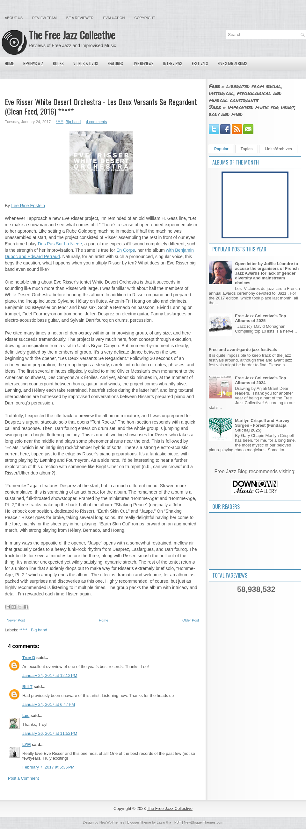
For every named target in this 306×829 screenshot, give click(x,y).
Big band (73, 122)
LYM (26, 744)
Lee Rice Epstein (28, 205)
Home (9, 63)
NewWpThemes (111, 822)
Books (58, 63)
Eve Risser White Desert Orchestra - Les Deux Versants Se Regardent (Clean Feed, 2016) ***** (101, 106)
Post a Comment (23, 778)
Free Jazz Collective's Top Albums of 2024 (260, 380)
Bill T (27, 686)
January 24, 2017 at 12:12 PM (49, 675)
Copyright (145, 18)
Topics (247, 149)
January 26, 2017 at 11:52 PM (49, 733)
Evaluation (114, 18)
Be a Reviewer (80, 18)
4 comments (96, 122)
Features (115, 63)
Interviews (172, 63)
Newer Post (16, 620)
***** (59, 122)
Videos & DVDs (85, 63)
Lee (25, 715)
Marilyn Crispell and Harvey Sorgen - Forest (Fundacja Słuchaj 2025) (262, 425)
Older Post (190, 620)
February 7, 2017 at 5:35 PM (48, 767)
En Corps (125, 250)
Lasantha (164, 822)
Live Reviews (143, 63)
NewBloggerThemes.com (203, 822)
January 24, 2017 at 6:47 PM (48, 704)
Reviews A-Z (33, 63)
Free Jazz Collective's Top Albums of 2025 (260, 318)
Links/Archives (278, 149)
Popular (221, 149)
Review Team (44, 18)
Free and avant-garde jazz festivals (243, 349)
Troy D (28, 657)
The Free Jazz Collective (72, 34)
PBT (177, 822)
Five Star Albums (232, 63)
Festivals (200, 63)
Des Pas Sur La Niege (60, 243)
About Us (14, 18)
